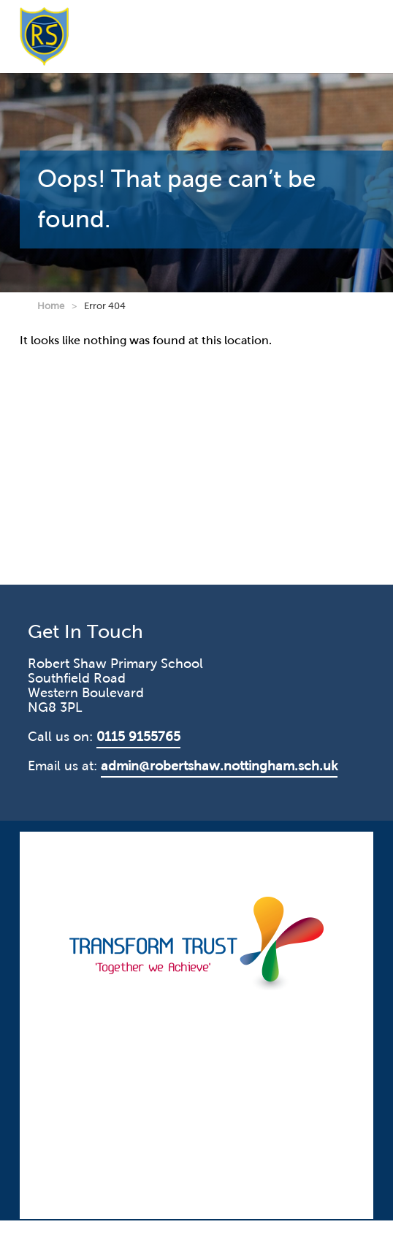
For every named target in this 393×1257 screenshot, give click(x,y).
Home (50, 305)
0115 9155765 (138, 736)
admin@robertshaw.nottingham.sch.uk (219, 766)
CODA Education (330, 844)
